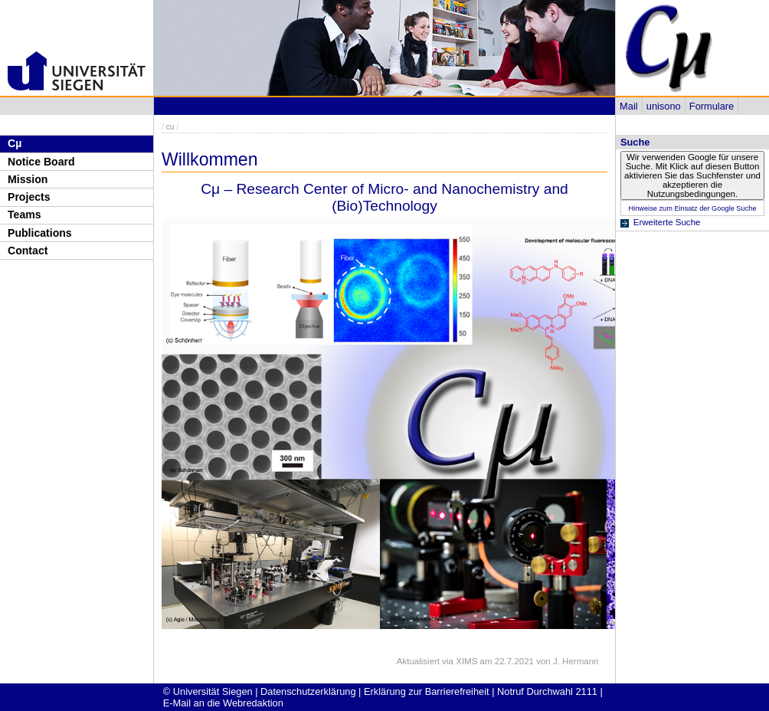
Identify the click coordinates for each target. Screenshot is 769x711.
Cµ (14, 143)
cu (170, 127)
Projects (29, 197)
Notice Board (41, 162)
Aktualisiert (418, 661)
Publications (40, 233)
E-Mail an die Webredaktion (223, 703)
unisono (663, 106)
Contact (27, 250)
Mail (628, 106)
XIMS (466, 661)
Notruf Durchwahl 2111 (547, 691)
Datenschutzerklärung (307, 691)
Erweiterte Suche (667, 222)
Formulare (711, 106)
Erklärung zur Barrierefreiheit (426, 691)
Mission (27, 179)
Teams (24, 214)
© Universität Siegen (208, 691)
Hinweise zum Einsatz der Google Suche (692, 208)
